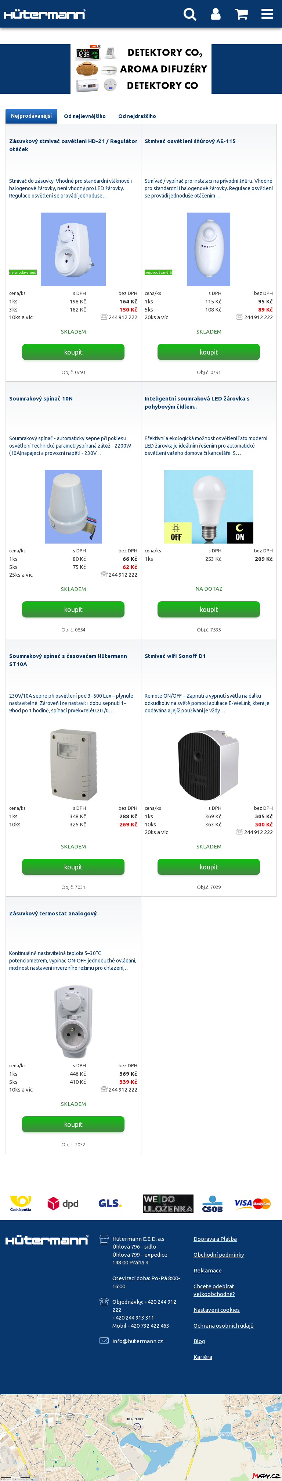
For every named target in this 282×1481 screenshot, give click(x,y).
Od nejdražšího (137, 116)
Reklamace (208, 1270)
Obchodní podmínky (219, 1255)
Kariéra (203, 1357)
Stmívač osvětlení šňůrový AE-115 (190, 141)
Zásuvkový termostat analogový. (53, 913)
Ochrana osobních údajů (224, 1325)
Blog (199, 1341)
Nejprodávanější (31, 116)
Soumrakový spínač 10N (41, 398)
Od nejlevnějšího (85, 116)
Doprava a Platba (215, 1239)
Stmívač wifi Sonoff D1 (175, 656)
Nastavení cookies (217, 1310)
